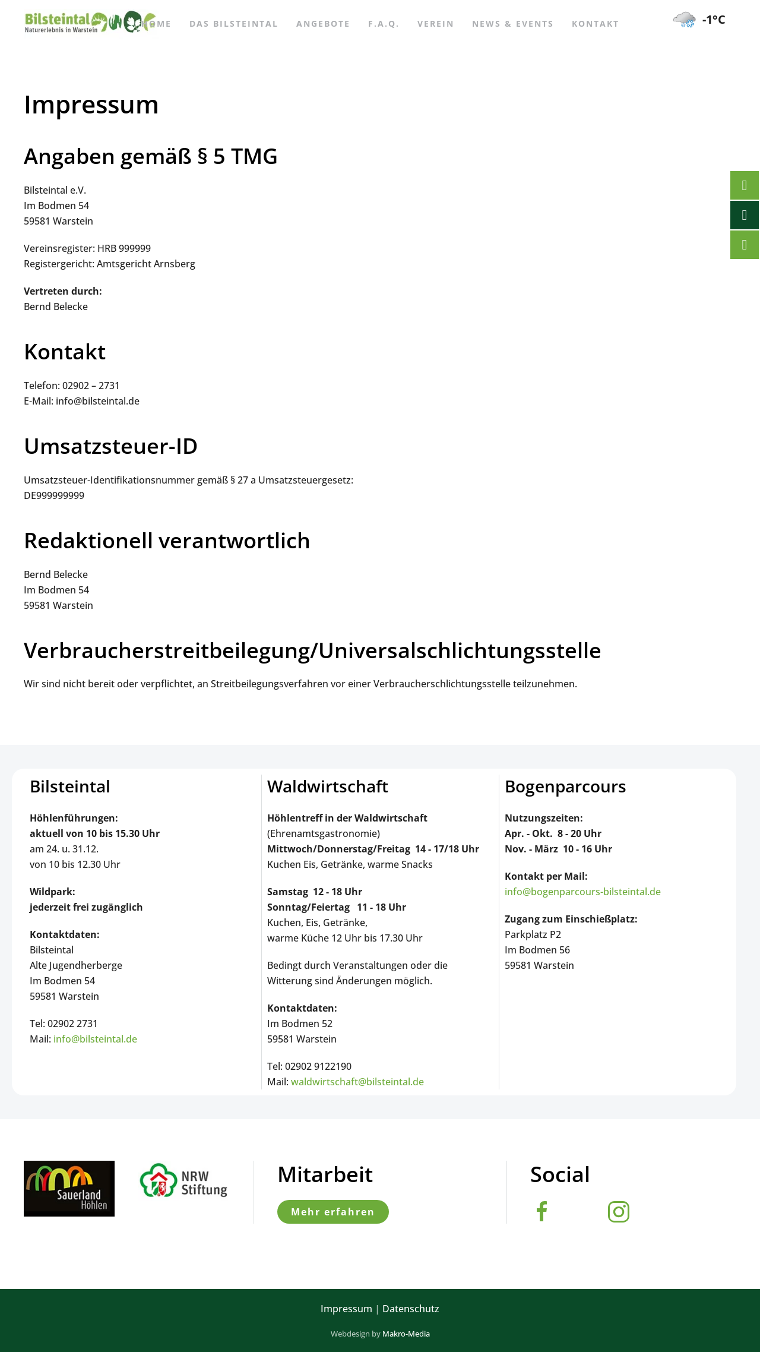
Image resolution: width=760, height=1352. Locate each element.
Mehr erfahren (333, 1211)
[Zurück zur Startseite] (91, 24)
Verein (435, 23)
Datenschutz (410, 1308)
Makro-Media (406, 1333)
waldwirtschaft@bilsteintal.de (357, 1081)
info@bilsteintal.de (95, 1038)
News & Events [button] (513, 23)
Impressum (346, 1308)
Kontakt (595, 23)
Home (156, 23)
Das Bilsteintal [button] (233, 23)
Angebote (323, 23)
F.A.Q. (384, 23)
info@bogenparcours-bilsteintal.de (583, 891)
